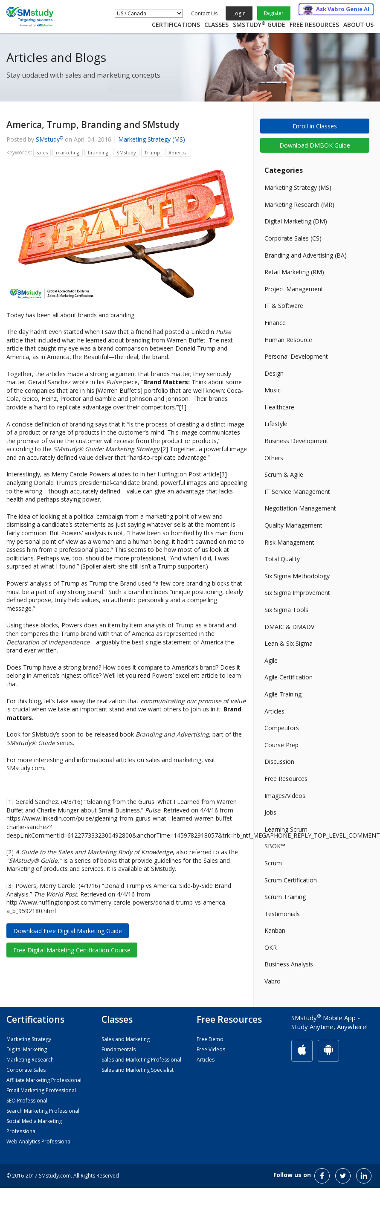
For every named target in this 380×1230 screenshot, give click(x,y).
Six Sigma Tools (286, 610)
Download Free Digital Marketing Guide (67, 931)
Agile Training (283, 694)
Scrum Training (285, 897)
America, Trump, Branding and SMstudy (93, 125)
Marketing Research (30, 1059)
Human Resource (288, 340)
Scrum (273, 863)
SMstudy (49, 139)
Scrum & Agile (283, 474)
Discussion (279, 761)
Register (274, 13)
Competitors (281, 728)
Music (272, 390)
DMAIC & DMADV (289, 627)
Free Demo (210, 1039)
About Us (358, 24)
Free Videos (211, 1049)
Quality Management (293, 525)
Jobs (270, 812)
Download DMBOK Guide (314, 145)
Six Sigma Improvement (297, 593)
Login (239, 13)
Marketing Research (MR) (299, 204)
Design (274, 373)
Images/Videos (284, 796)
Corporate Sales (26, 1069)
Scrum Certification (290, 880)
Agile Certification (288, 677)
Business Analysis (288, 964)
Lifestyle (275, 424)
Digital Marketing (26, 1049)
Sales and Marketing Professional (141, 1059)
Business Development (296, 441)
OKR (270, 947)
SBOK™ (274, 846)
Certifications (176, 24)
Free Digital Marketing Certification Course (72, 950)
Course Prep (281, 745)
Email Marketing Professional (41, 1090)
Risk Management (289, 542)
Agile (271, 660)
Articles (274, 711)
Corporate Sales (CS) (293, 238)
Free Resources (314, 24)
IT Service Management (297, 491)
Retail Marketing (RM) (294, 272)
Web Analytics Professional (39, 1141)
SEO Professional (26, 1100)
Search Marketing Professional (42, 1110)
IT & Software (283, 306)
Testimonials (282, 914)
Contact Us (204, 13)
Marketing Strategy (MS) (151, 139)
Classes (216, 24)
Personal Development (296, 356)
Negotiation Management (300, 508)
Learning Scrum (285, 829)
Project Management (293, 289)
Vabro (272, 981)
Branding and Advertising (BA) (305, 255)
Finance (275, 323)
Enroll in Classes (315, 126)
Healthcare (279, 407)
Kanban (274, 930)
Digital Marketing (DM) (295, 221)
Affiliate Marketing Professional (43, 1080)
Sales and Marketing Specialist (138, 1069)
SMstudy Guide (259, 24)
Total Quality (282, 559)
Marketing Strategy (28, 1039)
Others (273, 458)
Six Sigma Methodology (297, 576)
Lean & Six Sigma (288, 643)
